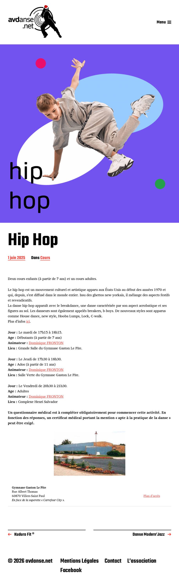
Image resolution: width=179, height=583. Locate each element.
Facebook (71, 570)
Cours (45, 258)
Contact (113, 561)
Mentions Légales (79, 561)
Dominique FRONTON (46, 343)
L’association (141, 561)
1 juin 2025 (16, 258)
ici (28, 321)
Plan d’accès (152, 495)
